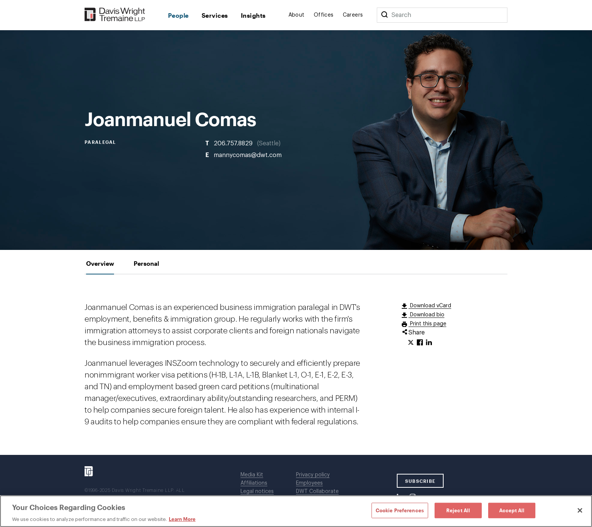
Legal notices (257, 491)
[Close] (580, 510)
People (178, 15)
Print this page (427, 324)
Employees (309, 483)
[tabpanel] (296, 364)
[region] (296, 511)
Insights (253, 15)
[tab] (100, 263)
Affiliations (253, 483)
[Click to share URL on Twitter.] (411, 342)
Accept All (511, 510)
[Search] (384, 15)
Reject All (458, 510)
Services (215, 15)
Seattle (269, 143)
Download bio (426, 314)
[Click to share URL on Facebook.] (420, 342)
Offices (324, 15)
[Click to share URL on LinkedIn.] (429, 342)
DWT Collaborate (317, 491)
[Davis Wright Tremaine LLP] (115, 15)
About (296, 15)
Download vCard (430, 305)
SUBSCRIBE (420, 481)
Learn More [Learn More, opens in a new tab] (182, 519)
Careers (353, 15)
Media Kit (251, 475)
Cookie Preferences (400, 510)
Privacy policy (313, 475)
